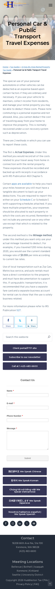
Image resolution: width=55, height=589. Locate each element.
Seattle (16, 575)
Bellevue (16, 567)
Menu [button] (49, 5)
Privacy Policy (24, 584)
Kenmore (22, 571)
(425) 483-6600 (27, 551)
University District (32, 575)
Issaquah (39, 567)
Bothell (28, 567)
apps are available (22, 184)
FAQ (36, 584)
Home (5, 67)
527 (19, 310)
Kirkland (33, 571)
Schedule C (26, 200)
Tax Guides (15, 67)
